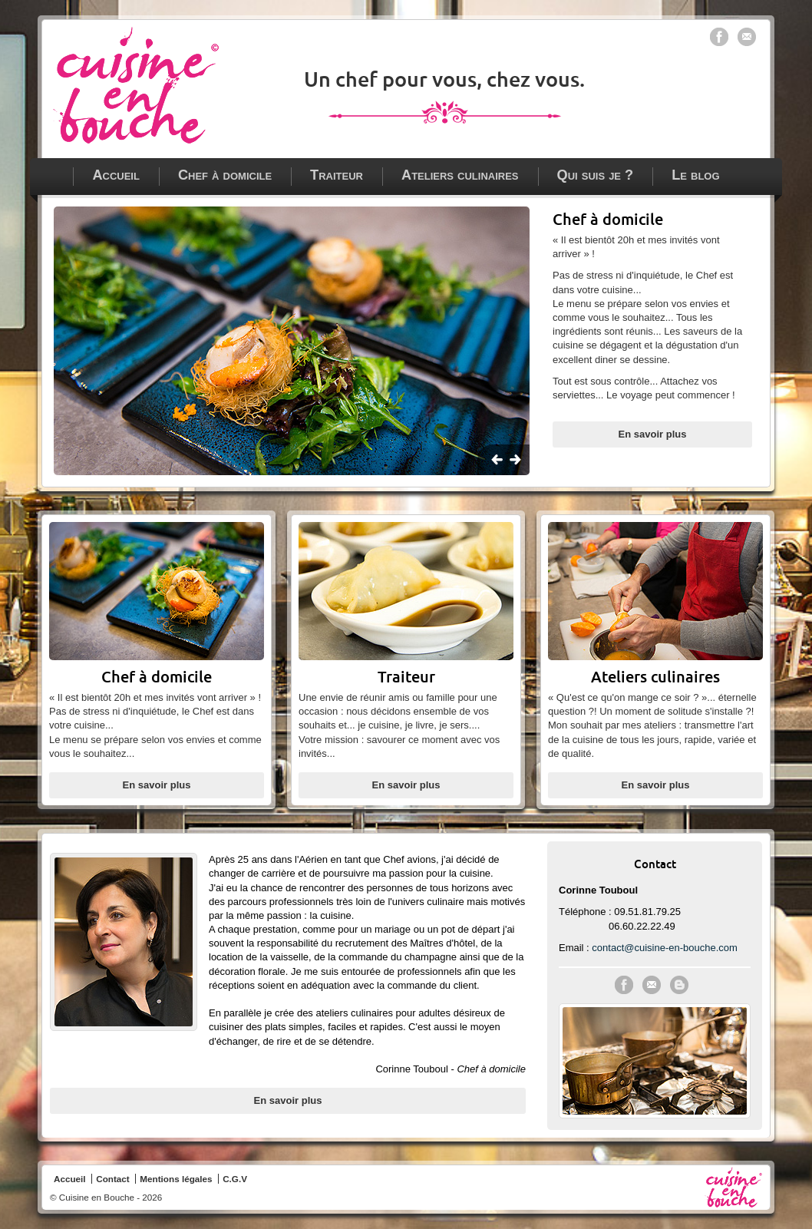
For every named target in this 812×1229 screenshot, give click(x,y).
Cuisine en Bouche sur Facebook (624, 985)
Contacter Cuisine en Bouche (651, 985)
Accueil (116, 175)
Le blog (695, 175)
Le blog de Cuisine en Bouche (679, 985)
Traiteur (336, 175)
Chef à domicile (225, 175)
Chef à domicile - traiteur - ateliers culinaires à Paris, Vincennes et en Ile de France (136, 85)
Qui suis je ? (595, 175)
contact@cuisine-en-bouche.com (665, 947)
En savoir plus (653, 434)
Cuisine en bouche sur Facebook (719, 37)
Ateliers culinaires (460, 175)
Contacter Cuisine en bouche (747, 37)
